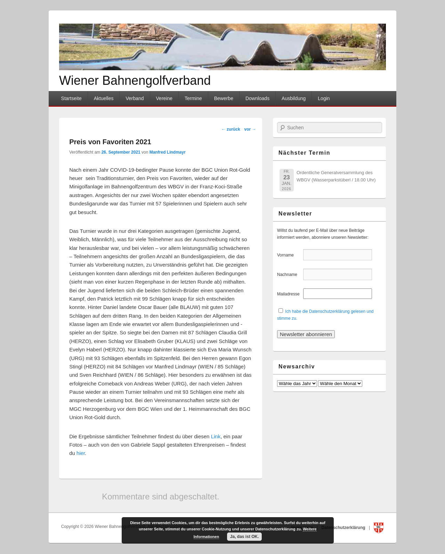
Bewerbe (223, 98)
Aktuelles (104, 98)
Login (324, 98)
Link (216, 436)
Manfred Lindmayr (167, 152)
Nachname (289, 274)
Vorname (289, 255)
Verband (135, 98)
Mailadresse (289, 294)
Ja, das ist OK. (244, 536)
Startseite (71, 98)
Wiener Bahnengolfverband (135, 80)
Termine (193, 98)
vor (250, 129)
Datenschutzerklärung (344, 527)
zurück (230, 129)
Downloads (257, 98)
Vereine (164, 98)
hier (80, 453)
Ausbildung (294, 98)
